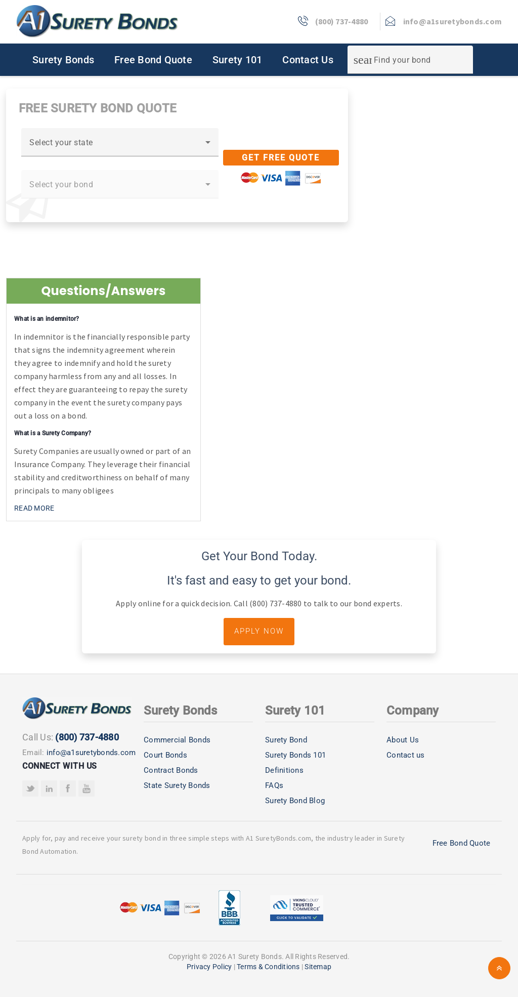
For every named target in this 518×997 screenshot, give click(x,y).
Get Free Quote (281, 157)
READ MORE (34, 508)
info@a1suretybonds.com (91, 752)
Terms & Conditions (268, 967)
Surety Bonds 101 (295, 755)
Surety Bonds (63, 60)
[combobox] (119, 146)
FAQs (274, 785)
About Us (402, 739)
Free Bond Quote (153, 60)
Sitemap (318, 967)
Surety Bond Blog (295, 800)
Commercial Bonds (177, 739)
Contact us (405, 755)
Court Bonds (165, 755)
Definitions (284, 770)
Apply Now (259, 631)
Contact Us (307, 60)
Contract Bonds (171, 770)
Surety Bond (286, 739)
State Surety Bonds (177, 785)
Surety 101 (237, 60)
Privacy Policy (209, 967)
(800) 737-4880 (87, 737)
